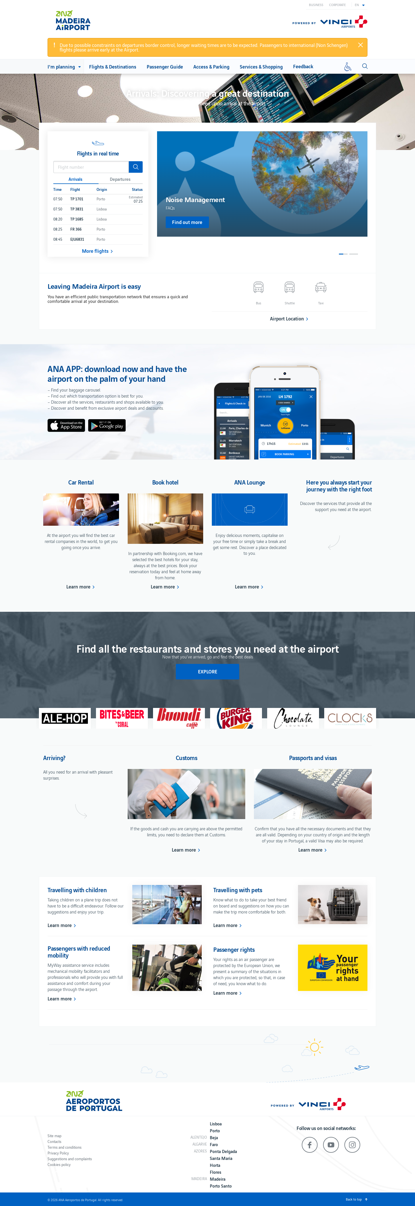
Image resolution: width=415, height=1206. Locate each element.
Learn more (78, 586)
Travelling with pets (237, 889)
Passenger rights (233, 949)
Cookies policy (59, 1164)
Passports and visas (313, 757)
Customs (186, 757)
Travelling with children (77, 889)
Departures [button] (120, 179)
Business (316, 4)
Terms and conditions (65, 1147)
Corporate (337, 4)
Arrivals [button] (75, 179)
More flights (95, 250)
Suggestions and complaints (70, 1158)
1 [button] (343, 254)
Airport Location (287, 318)
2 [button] (353, 254)
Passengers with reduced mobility (79, 951)
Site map (54, 1135)
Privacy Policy (58, 1153)
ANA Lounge (249, 481)
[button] (360, 4)
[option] (262, 184)
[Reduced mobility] (348, 66)
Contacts (54, 1141)
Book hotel (165, 481)
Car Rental (81, 481)
